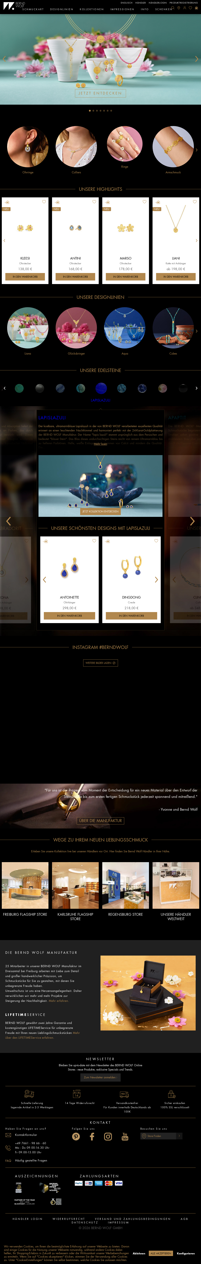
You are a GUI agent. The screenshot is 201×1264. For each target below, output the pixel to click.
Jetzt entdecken (100, 93)
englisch (127, 3)
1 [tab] (90, 111)
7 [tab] (111, 111)
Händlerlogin (158, 3)
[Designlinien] (62, 10)
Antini (75, 258)
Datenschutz (85, 1222)
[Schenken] (164, 10)
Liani (176, 258)
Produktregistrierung (184, 3)
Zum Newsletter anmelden (100, 1077)
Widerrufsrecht (69, 1219)
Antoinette (69, 597)
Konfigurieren (186, 1253)
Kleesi (25, 258)
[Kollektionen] (92, 10)
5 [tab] (104, 111)
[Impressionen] (122, 10)
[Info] (145, 10)
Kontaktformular (26, 1135)
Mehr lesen (100, 444)
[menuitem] (172, 7)
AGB (184, 1219)
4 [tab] (100, 111)
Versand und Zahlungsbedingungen (133, 1219)
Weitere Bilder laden (101, 662)
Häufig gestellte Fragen (31, 1160)
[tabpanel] (100, 59)
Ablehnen (139, 1253)
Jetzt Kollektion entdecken (100, 511)
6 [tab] (108, 111)
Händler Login (28, 1219)
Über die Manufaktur (100, 821)
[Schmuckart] (33, 10)
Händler (140, 3)
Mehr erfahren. (59, 1001)
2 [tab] (93, 111)
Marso (126, 258)
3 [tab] (97, 111)
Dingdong (131, 597)
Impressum (118, 1222)
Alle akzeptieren (161, 1253)
